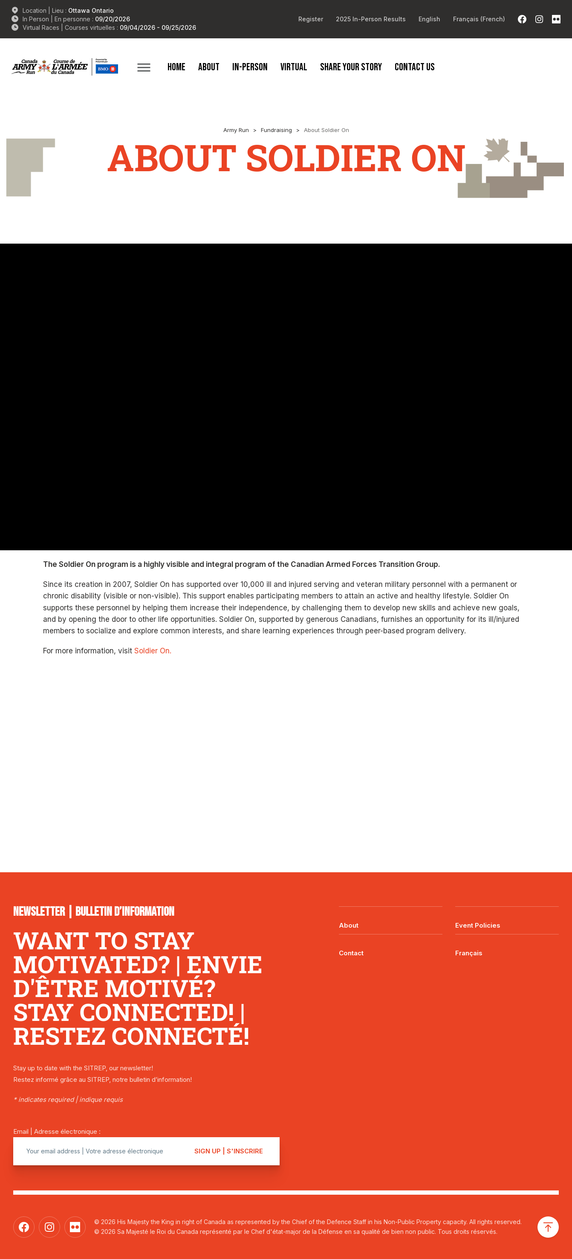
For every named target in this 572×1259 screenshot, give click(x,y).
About (209, 66)
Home (176, 66)
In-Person (250, 66)
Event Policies (477, 925)
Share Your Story (351, 66)
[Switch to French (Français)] (479, 19)
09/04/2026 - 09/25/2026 (158, 27)
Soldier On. (152, 651)
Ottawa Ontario (91, 10)
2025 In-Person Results (371, 19)
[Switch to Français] (507, 947)
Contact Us (415, 66)
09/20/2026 (112, 19)
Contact (351, 953)
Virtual (293, 66)
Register (310, 19)
